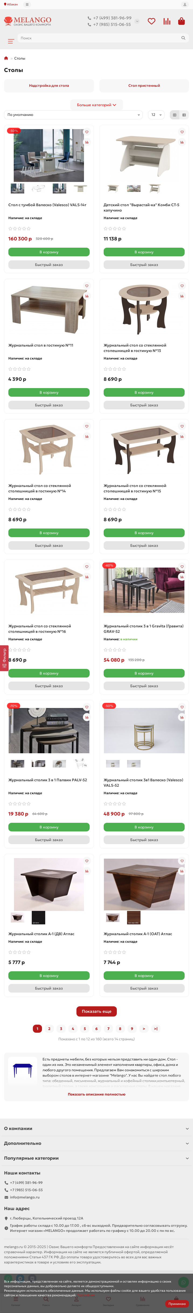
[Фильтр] (4, 658)
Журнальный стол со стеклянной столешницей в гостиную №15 (135, 488)
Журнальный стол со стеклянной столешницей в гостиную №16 (39, 629)
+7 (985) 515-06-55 (108, 24)
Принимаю (177, 1304)
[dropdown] (27, 5)
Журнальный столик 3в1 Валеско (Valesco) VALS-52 (143, 783)
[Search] (103, 38)
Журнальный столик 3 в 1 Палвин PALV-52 (47, 780)
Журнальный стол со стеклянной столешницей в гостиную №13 (135, 348)
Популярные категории (96, 1158)
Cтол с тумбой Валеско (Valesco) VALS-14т (47, 204)
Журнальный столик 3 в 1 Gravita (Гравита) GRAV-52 (144, 629)
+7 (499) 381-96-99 (109, 18)
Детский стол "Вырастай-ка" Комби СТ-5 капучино (141, 207)
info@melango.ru (25, 1197)
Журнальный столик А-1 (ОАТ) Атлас (138, 933)
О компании (96, 1128)
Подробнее (86, 1295)
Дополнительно (96, 1143)
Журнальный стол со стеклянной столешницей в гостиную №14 (39, 488)
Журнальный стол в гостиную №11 (40, 345)
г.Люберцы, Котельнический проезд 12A (46, 1218)
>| (156, 1028)
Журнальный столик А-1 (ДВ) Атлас (41, 933)
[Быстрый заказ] (49, 264)
